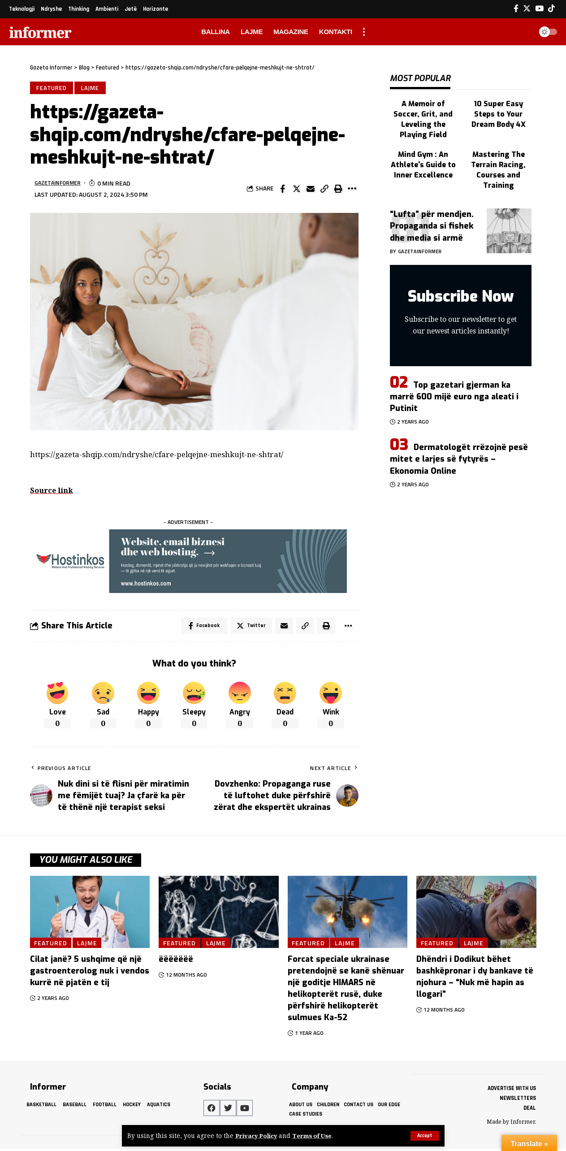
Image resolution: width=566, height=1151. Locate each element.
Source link (52, 491)
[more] (364, 32)
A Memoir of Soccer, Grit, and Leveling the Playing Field (423, 105)
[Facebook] (516, 8)
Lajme (92, 88)
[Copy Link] (324, 190)
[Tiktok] (551, 8)
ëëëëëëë (176, 961)
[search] (523, 31)
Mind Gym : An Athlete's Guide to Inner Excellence (423, 141)
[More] (352, 190)
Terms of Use (316, 1136)
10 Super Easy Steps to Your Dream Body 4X (498, 105)
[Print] (338, 190)
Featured (52, 88)
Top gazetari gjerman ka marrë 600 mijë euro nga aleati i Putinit (454, 370)
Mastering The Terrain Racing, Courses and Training (498, 146)
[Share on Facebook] (283, 190)
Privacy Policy (257, 1136)
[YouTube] (539, 8)
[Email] (310, 190)
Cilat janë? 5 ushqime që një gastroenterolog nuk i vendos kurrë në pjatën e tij (89, 973)
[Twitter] (527, 8)
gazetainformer (60, 184)
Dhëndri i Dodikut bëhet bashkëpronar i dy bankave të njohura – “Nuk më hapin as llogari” (474, 979)
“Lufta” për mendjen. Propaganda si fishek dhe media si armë (432, 200)
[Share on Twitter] (296, 190)
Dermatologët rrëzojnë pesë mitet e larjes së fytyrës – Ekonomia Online (459, 433)
